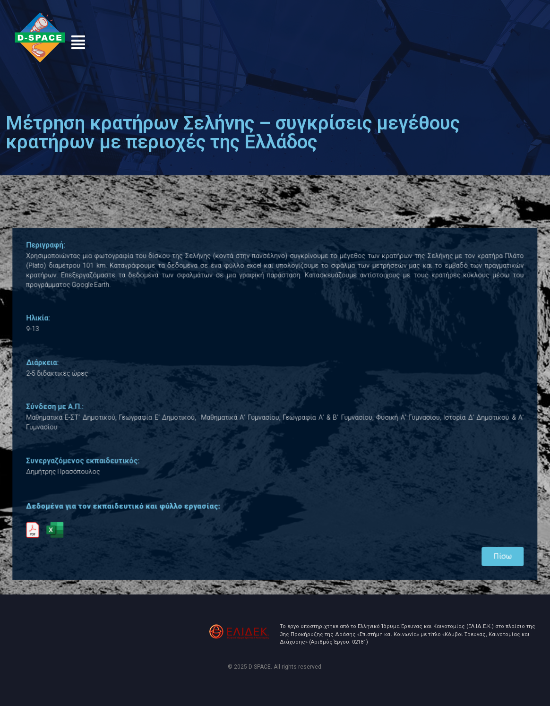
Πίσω (483, 544)
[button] (78, 42)
